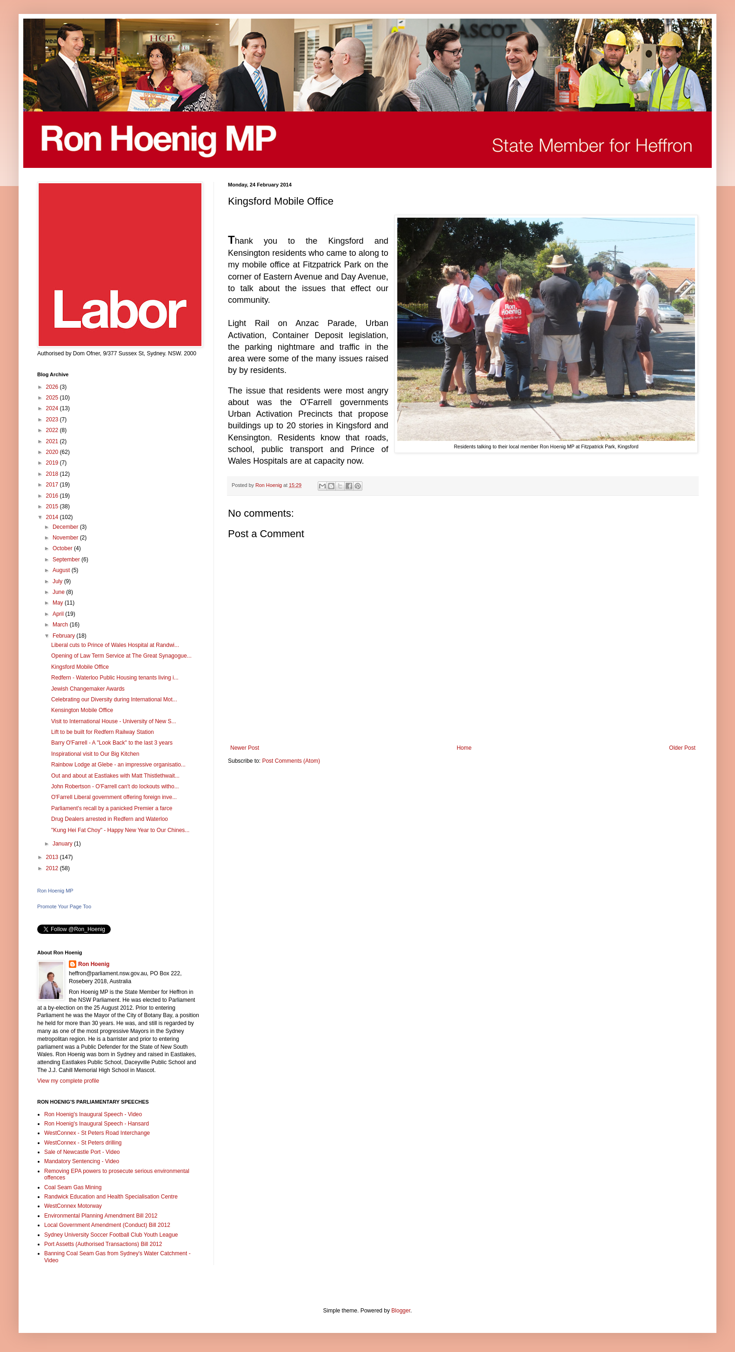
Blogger (400, 1310)
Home (464, 748)
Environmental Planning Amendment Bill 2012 (100, 1215)
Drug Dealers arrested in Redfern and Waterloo (109, 819)
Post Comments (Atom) (291, 761)
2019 (53, 463)
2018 (53, 474)
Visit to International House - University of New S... (113, 721)
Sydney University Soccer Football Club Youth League (111, 1235)
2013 (53, 857)
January (63, 843)
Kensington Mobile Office (82, 710)
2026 (53, 387)
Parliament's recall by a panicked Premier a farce (111, 808)
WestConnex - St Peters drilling (83, 1142)
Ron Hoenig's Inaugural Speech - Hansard (96, 1123)
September (67, 559)
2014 (53, 517)
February (64, 636)
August (62, 570)
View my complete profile (68, 1081)
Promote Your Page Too (64, 906)
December (66, 527)
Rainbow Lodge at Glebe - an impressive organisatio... (118, 764)
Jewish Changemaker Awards (88, 689)
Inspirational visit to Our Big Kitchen (95, 754)
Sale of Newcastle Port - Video (82, 1152)
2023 (53, 419)
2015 (53, 506)
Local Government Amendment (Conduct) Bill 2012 (107, 1225)
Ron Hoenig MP (55, 890)
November (66, 537)
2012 (53, 868)
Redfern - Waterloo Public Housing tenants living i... (115, 677)
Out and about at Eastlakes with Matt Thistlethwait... (115, 776)
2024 (53, 408)
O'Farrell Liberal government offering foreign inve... (114, 797)
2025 (53, 397)
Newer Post (244, 748)
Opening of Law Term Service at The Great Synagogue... (121, 656)
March (61, 624)
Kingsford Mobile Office (80, 667)
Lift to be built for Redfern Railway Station (102, 732)
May (59, 602)
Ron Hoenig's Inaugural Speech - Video (93, 1114)
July (58, 581)
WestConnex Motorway (73, 1206)
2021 (53, 441)
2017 (53, 484)
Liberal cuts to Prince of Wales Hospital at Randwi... (115, 645)
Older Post (682, 748)
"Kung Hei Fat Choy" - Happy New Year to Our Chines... (120, 830)
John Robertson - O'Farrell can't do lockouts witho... (115, 786)
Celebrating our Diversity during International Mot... (114, 699)
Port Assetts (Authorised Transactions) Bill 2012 (103, 1244)
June (59, 592)
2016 (53, 496)
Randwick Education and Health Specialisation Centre (111, 1196)
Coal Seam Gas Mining (72, 1187)
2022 (53, 430)
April (59, 614)
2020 (53, 452)
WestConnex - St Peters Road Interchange (97, 1133)
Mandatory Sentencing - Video (81, 1161)
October (63, 548)
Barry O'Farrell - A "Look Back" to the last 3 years (112, 742)
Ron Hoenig (93, 964)
